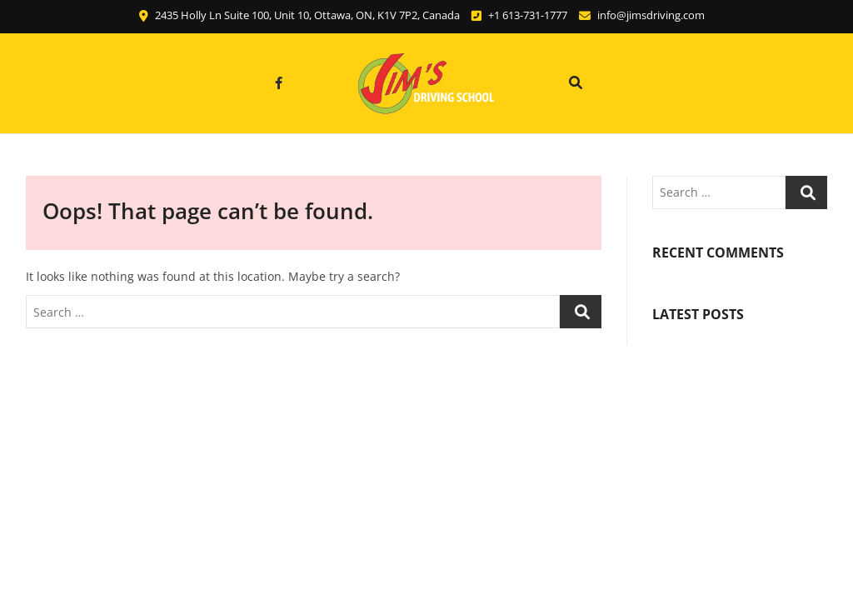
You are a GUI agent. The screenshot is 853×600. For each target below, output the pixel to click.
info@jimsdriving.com (642, 15)
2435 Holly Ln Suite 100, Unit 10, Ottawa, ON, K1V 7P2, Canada (299, 15)
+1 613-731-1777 (519, 15)
